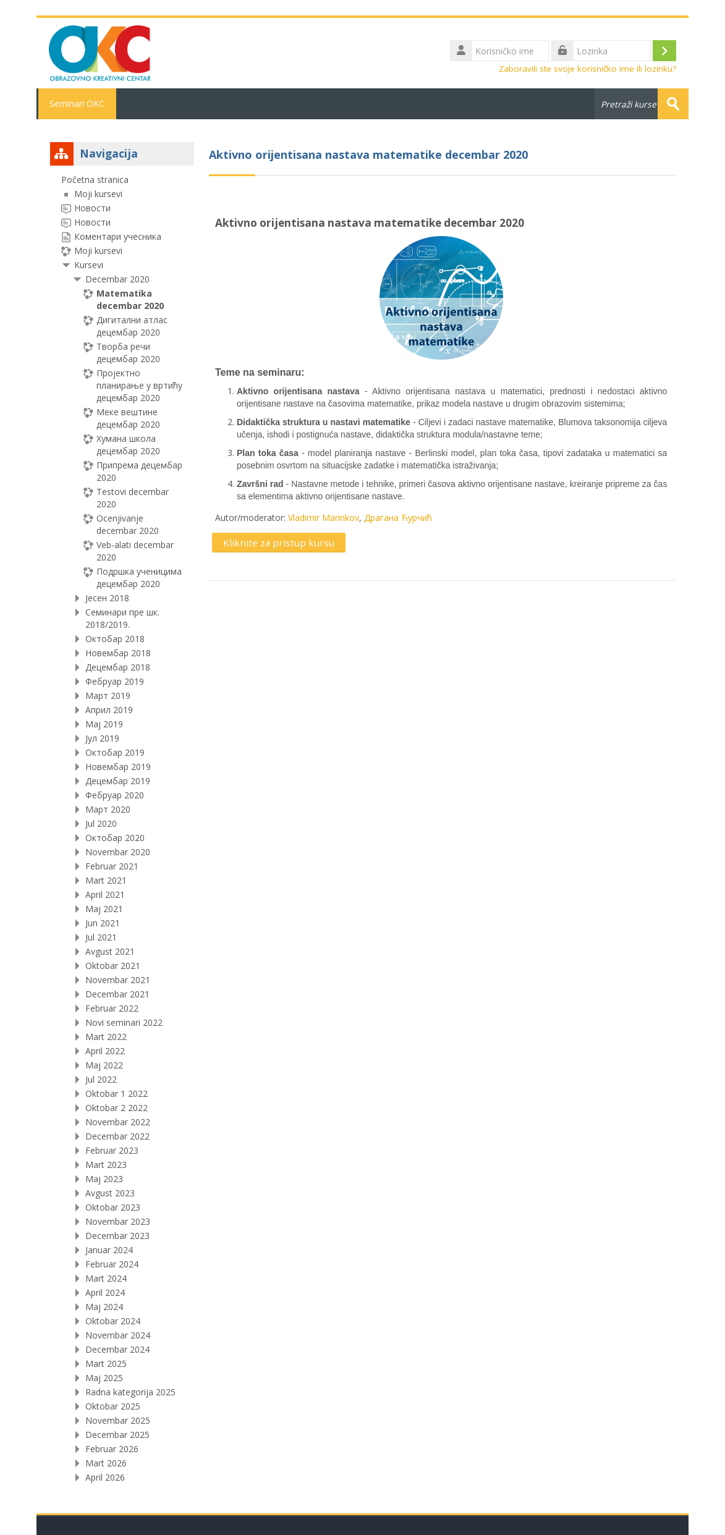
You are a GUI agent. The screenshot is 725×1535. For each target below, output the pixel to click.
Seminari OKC (76, 103)
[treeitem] (122, 829)
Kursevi (88, 265)
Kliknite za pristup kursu (278, 542)
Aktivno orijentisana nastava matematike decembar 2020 (369, 223)
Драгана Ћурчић (398, 517)
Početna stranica (95, 179)
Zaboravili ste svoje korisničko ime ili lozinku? (587, 68)
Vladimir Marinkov (323, 517)
